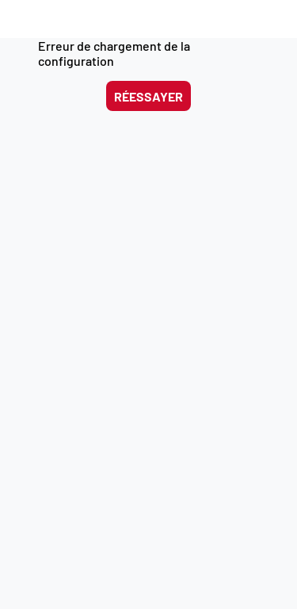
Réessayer (148, 96)
